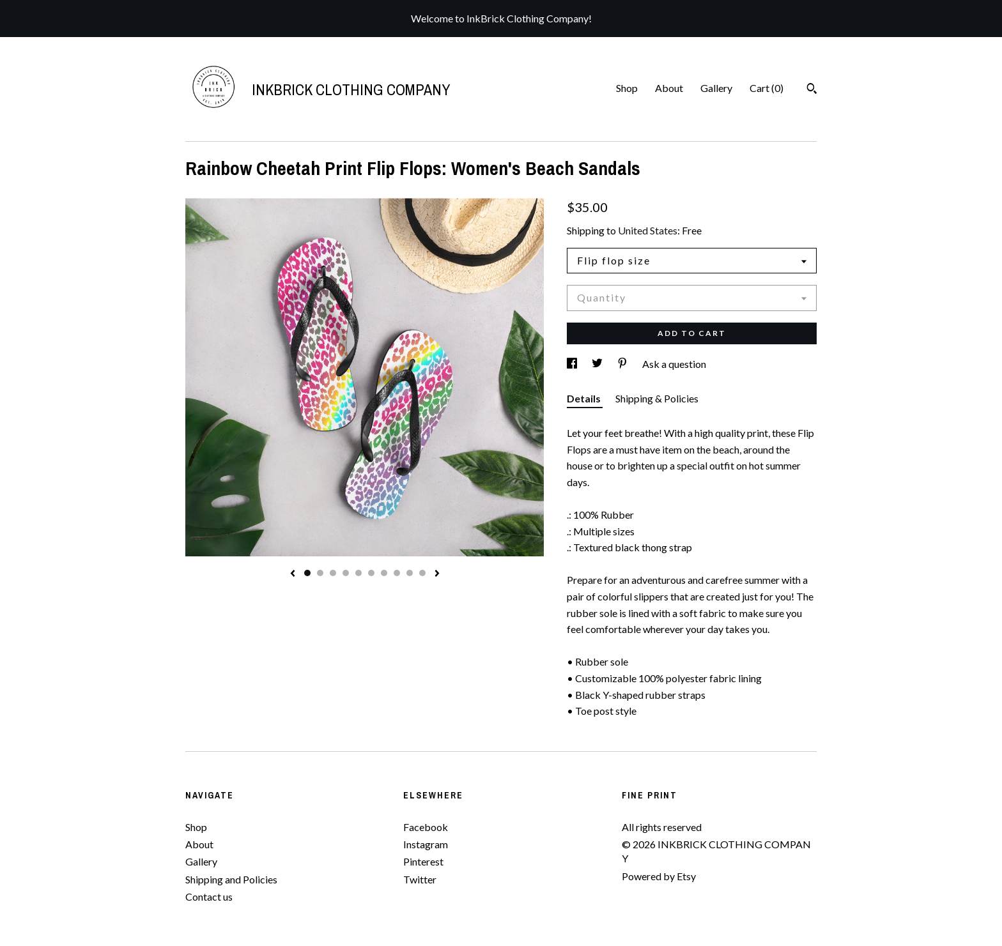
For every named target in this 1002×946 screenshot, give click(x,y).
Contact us (209, 896)
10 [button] (422, 573)
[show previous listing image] (292, 574)
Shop (627, 88)
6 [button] (371, 573)
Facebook (425, 827)
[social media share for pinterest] (623, 364)
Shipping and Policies (231, 879)
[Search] (812, 90)
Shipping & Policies (656, 398)
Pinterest (423, 861)
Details (585, 398)
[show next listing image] (437, 574)
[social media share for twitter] (598, 364)
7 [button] (384, 573)
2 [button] (320, 573)
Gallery (716, 88)
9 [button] (409, 573)
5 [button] (358, 573)
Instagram (425, 844)
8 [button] (397, 573)
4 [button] (346, 573)
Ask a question (674, 364)
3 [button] (333, 573)
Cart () (766, 88)
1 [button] (307, 573)
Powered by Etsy (659, 876)
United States (647, 230)
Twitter (419, 879)
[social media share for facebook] (573, 364)
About (669, 88)
